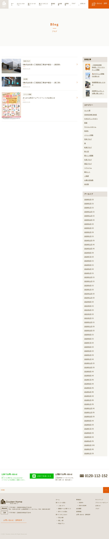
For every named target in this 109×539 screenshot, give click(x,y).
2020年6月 (87, 347)
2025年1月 (87, 236)
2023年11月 (88, 281)
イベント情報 (88, 135)
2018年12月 (88, 408)
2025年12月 (88, 212)
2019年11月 (88, 363)
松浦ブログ (88, 147)
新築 (85, 123)
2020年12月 (88, 322)
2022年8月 (87, 302)
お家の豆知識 (88, 180)
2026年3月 (87, 199)
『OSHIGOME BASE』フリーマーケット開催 (98, 67)
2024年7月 (87, 257)
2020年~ (81, 502)
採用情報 (70, 4)
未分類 (86, 184)
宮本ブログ (88, 139)
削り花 (86, 151)
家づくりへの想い (33, 4)
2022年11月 (88, 298)
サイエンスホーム (21, 4)
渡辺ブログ (88, 164)
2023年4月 (87, 285)
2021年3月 (87, 314)
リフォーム (88, 168)
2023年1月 (87, 289)
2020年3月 (87, 351)
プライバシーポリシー (101, 502)
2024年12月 (88, 240)
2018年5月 (87, 437)
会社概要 (62, 4)
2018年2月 (87, 449)
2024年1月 (87, 273)
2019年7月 (87, 380)
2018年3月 (87, 445)
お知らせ (97, 505)
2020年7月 (87, 343)
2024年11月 (88, 244)
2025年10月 (88, 220)
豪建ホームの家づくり (64, 508)
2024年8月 (87, 253)
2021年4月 (87, 310)
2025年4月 (87, 224)
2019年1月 (87, 404)
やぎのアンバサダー (91, 119)
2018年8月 (87, 425)
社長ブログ (88, 160)
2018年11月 (88, 412)
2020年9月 (87, 334)
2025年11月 (88, 216)
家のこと (87, 172)
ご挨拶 (86, 176)
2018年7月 (87, 429)
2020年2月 (87, 355)
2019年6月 (87, 384)
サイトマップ (99, 499)
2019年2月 (87, 400)
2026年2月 (87, 203)
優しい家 (60, 520)
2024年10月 (88, 248)
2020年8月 (87, 339)
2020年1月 (87, 359)
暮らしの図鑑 (88, 155)
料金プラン (61, 523)
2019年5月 (87, 388)
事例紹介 (55, 4)
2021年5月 (87, 306)
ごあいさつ (61, 505)
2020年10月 (88, 330)
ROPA (86, 131)
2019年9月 (87, 371)
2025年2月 (87, 232)
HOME (3, 490)
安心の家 (60, 517)
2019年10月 (88, 367)
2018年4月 (87, 441)
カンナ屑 (87, 110)
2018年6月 (87, 433)
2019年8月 (87, 375)
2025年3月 (87, 228)
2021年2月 (87, 318)
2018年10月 (88, 416)
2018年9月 (87, 421)
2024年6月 (87, 261)
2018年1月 (87, 453)
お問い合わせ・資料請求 (98, 4)
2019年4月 (87, 392)
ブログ (97, 508)
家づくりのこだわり (46, 4)
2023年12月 (88, 277)
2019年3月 (87, 396)
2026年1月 (87, 207)
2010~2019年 (82, 505)
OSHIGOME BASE (90, 115)
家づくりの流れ (62, 511)
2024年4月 (87, 269)
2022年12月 (88, 294)
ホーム (12, 4)
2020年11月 (88, 326)
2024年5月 (87, 265)
